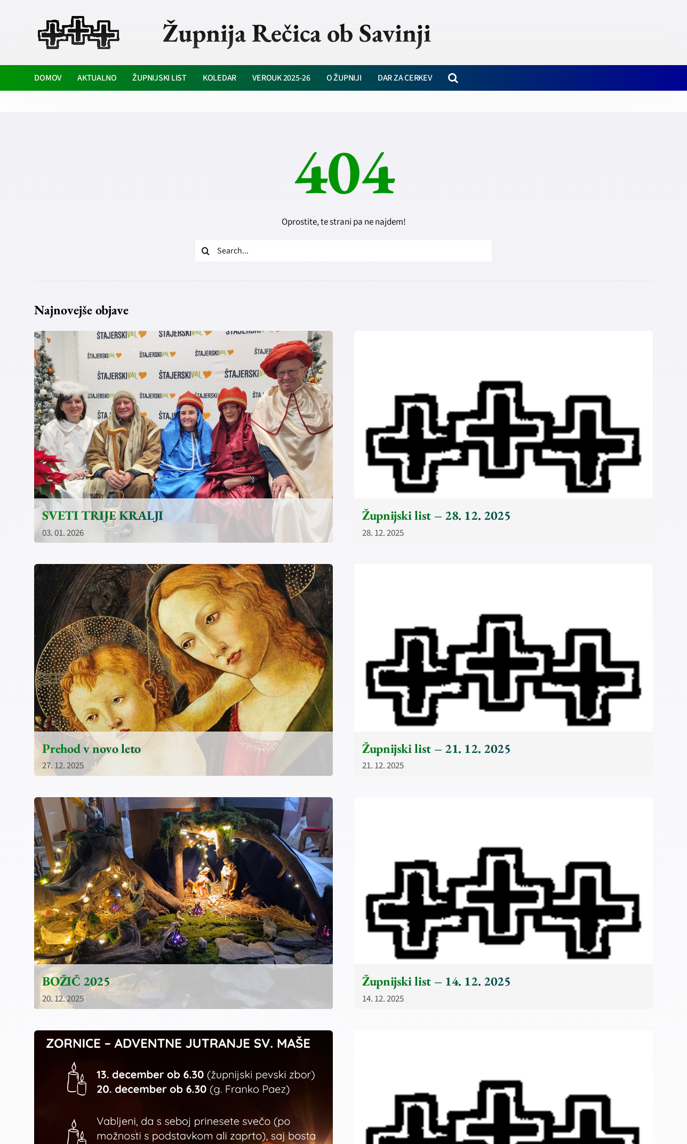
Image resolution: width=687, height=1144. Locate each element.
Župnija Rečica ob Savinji (297, 32)
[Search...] (343, 250)
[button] (453, 78)
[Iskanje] (206, 250)
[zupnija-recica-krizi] (78, 17)
